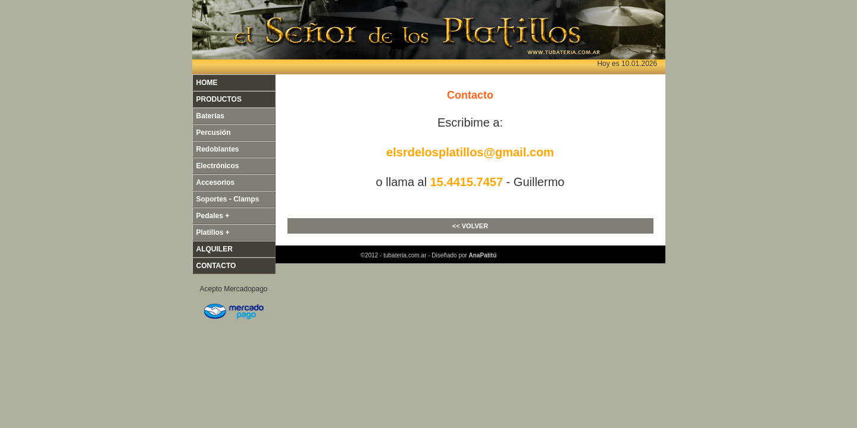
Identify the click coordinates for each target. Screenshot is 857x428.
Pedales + (213, 216)
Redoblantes (217, 149)
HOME (207, 82)
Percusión (213, 132)
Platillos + (213, 232)
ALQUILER (214, 249)
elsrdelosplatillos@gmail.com (470, 152)
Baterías (210, 116)
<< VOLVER (470, 225)
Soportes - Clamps (227, 199)
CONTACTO (216, 266)
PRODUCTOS (219, 99)
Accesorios (215, 182)
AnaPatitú (483, 255)
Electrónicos (217, 166)
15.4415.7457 (466, 181)
